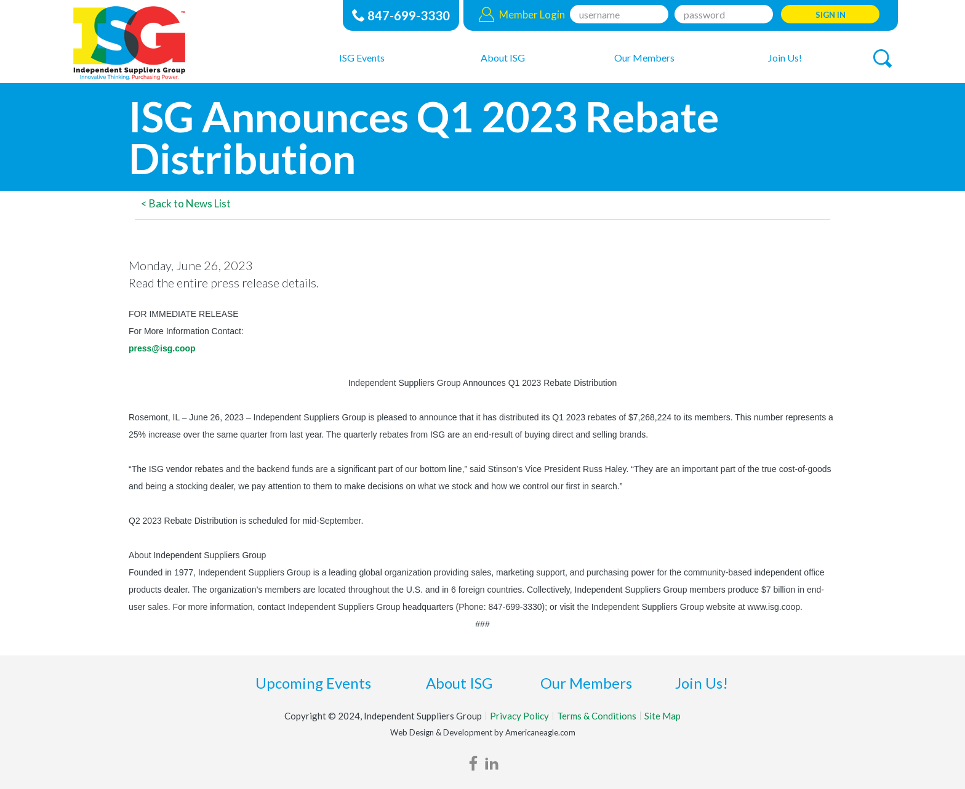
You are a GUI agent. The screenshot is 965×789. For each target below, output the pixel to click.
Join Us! (701, 683)
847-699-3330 (408, 15)
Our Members (586, 683)
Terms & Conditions (596, 715)
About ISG (459, 683)
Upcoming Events (313, 683)
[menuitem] (362, 57)
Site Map (662, 715)
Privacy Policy (519, 715)
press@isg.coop (162, 348)
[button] (882, 58)
